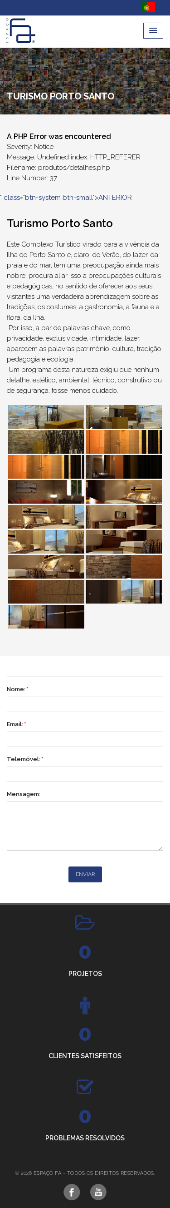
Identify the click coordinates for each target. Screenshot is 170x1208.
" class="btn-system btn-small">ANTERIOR (66, 197)
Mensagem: (23, 794)
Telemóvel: (25, 759)
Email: (16, 724)
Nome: (18, 689)
